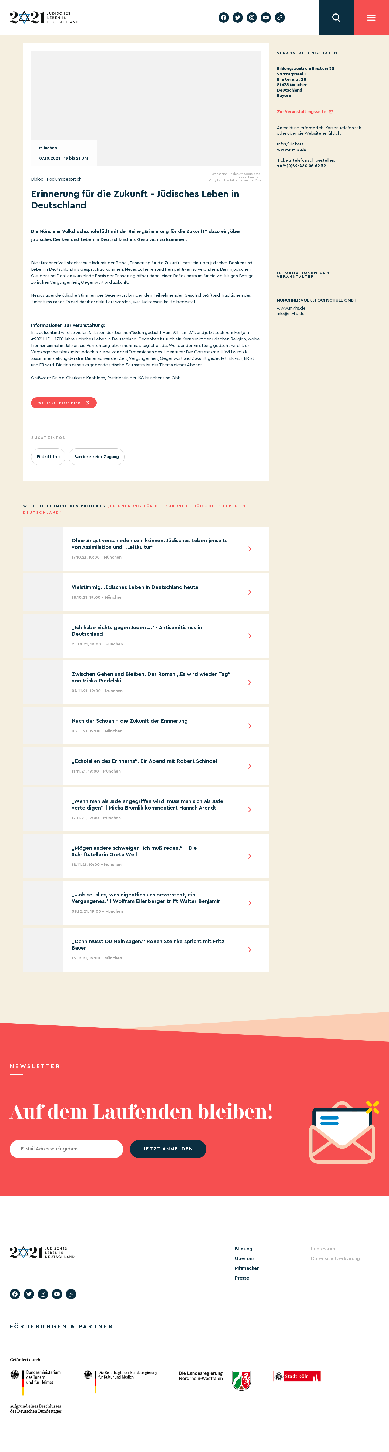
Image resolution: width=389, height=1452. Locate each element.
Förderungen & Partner (61, 1326)
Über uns (244, 1258)
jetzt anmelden (168, 1149)
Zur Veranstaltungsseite (301, 112)
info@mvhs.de (290, 314)
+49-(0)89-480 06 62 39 (301, 166)
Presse (242, 1277)
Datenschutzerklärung (335, 1258)
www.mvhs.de (291, 149)
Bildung (243, 1248)
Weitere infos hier (59, 403)
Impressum (323, 1248)
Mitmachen (247, 1268)
